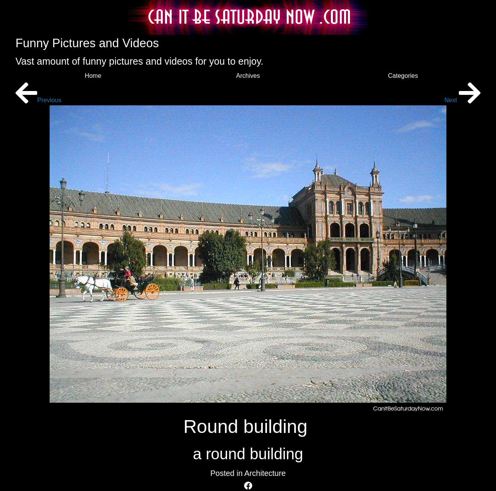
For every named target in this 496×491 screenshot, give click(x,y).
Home (93, 75)
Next (462, 100)
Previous (38, 100)
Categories (403, 75)
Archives (248, 75)
